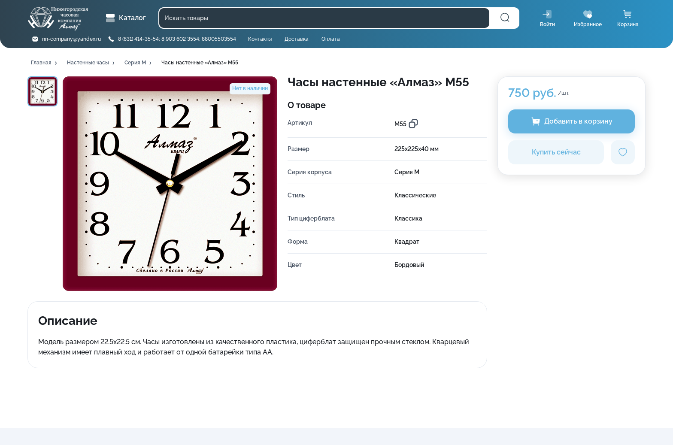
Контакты (260, 39)
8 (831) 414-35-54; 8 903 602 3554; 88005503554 (177, 39)
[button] (44, 63)
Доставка (297, 39)
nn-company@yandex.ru (71, 39)
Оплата (330, 39)
